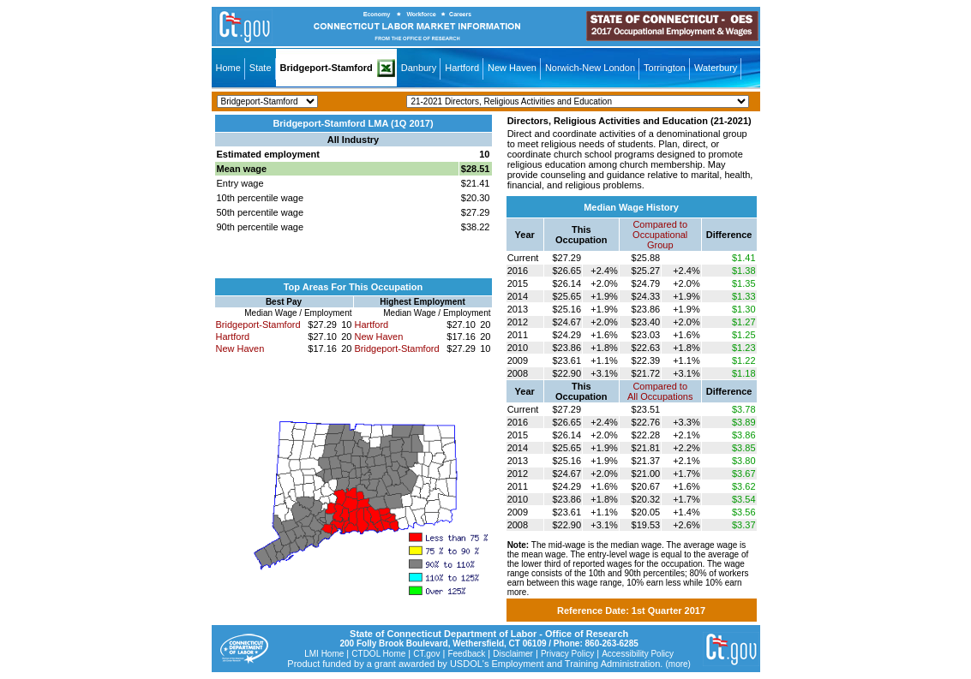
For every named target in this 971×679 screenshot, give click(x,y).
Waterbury (715, 68)
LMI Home (324, 653)
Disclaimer (513, 653)
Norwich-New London (590, 68)
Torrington (665, 68)
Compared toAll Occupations (659, 391)
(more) (677, 664)
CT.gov (426, 653)
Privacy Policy (567, 653)
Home (228, 68)
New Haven (512, 68)
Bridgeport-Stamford (326, 68)
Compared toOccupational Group (659, 234)
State (260, 68)
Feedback (466, 653)
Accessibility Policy (638, 653)
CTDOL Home (378, 653)
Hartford (462, 68)
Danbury (419, 68)
